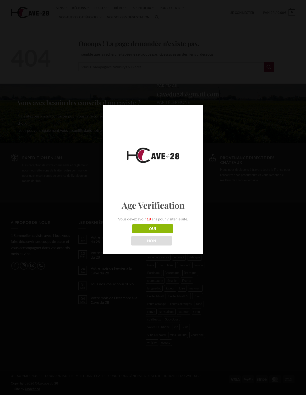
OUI (152, 228)
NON (151, 241)
